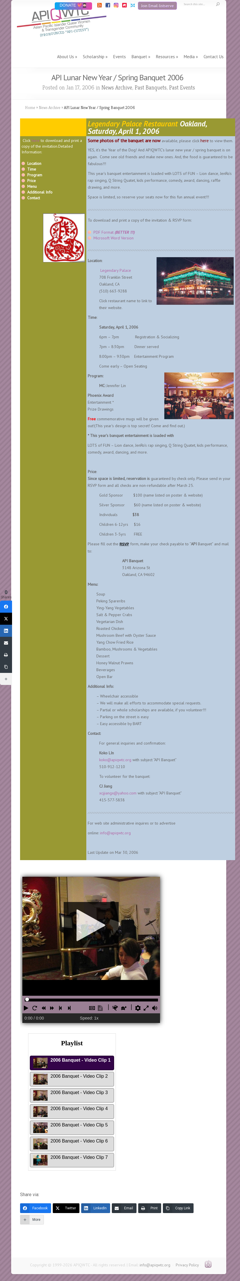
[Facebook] (35, 1208)
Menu (32, 186)
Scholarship (93, 56)
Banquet (139, 56)
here (36, 140)
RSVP (124, 544)
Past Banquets (151, 87)
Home (30, 107)
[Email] (124, 1208)
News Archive (117, 87)
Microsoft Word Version (113, 238)
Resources (165, 56)
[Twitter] (66, 1208)
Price (31, 180)
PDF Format (114, 232)
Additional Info (39, 192)
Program (34, 174)
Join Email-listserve (157, 5)
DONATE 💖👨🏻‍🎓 (73, 5)
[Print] (149, 1208)
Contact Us (214, 56)
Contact (33, 197)
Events (119, 56)
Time (31, 169)
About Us (65, 56)
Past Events (182, 87)
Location (34, 163)
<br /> (118, 1027)
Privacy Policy (187, 1265)
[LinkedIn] (95, 1208)
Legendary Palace (115, 270)
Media (189, 56)
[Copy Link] (178, 1208)
